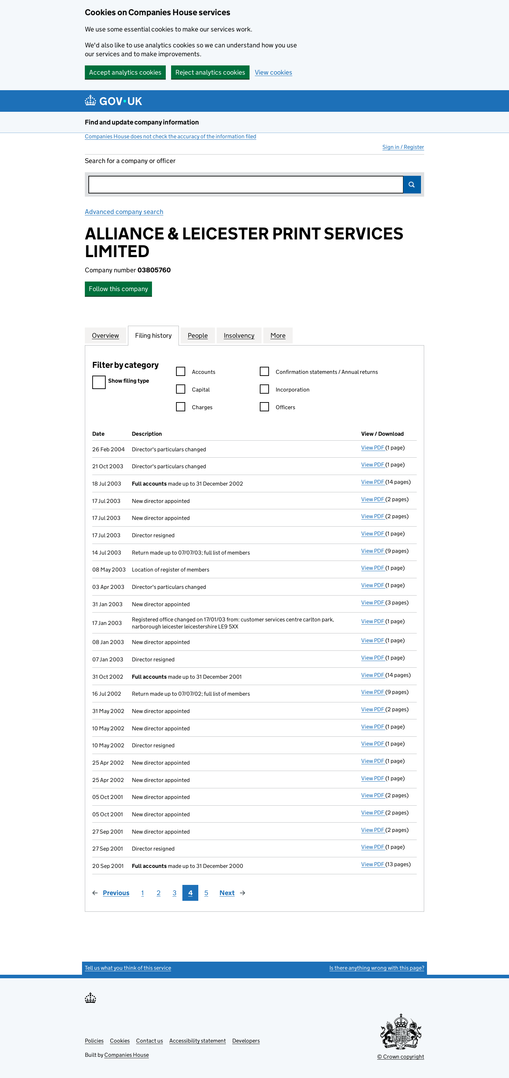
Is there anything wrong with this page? (376, 967)
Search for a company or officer (130, 161)
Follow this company (118, 289)
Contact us (149, 1040)
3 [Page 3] (174, 893)
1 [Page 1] (142, 893)
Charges (194, 408)
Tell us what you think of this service (128, 967)
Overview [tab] (105, 335)
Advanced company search (124, 212)
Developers (246, 1040)
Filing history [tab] (153, 335)
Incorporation (285, 390)
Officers (277, 408)
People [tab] (198, 335)
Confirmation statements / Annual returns (319, 373)
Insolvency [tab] (239, 335)
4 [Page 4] (190, 893)
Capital (193, 390)
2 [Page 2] (158, 893)
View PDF (373, 447)
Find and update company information (142, 122)
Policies (94, 1040)
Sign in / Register (403, 147)
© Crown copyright (400, 1056)
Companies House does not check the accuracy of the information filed (170, 136)
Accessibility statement (197, 1040)
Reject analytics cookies (210, 72)
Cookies (120, 1040)
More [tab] (278, 335)
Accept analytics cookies (125, 72)
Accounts (195, 373)
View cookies (273, 72)
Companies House (126, 1054)
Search (412, 184)
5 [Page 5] (206, 893)
